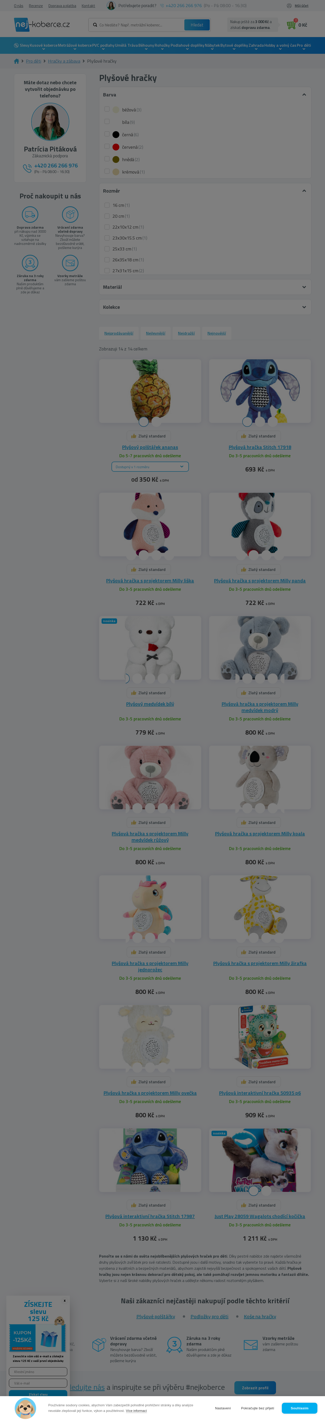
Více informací (136, 1411)
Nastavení (223, 1408)
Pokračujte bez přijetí (257, 1408)
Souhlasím (299, 1408)
